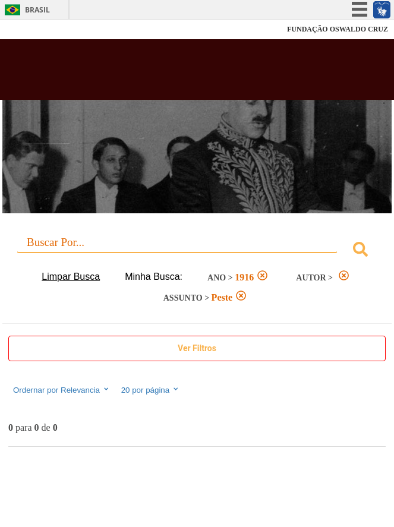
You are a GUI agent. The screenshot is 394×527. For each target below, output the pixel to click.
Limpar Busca (71, 277)
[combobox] (197, 251)
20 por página (150, 390)
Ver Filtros (197, 348)
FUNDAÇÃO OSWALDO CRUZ (337, 29)
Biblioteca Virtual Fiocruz (163, 73)
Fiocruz (35, 29)
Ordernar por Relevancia (61, 390)
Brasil (37, 10)
